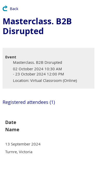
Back (14, 8)
